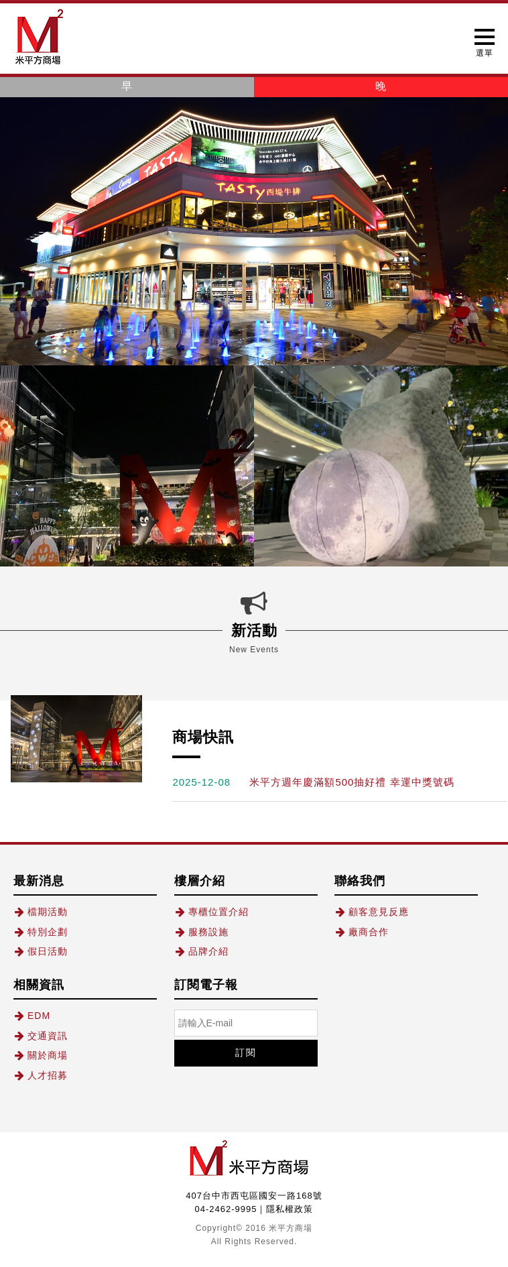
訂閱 (246, 1052)
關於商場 (40, 1055)
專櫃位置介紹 (211, 912)
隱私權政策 (289, 1209)
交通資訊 (40, 1036)
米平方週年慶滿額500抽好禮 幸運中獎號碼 (351, 782)
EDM (31, 1016)
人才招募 (40, 1075)
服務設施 (201, 932)
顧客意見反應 (371, 912)
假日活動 (40, 951)
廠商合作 (361, 932)
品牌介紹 (201, 951)
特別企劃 (40, 932)
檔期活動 (40, 912)
